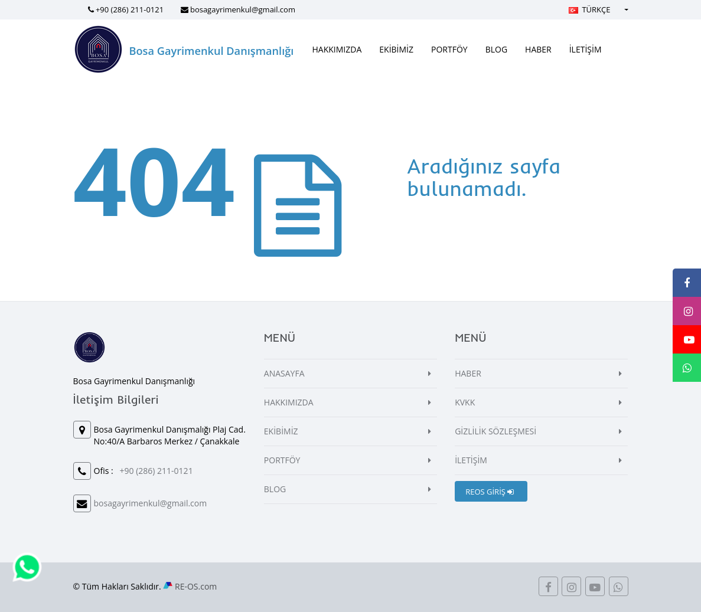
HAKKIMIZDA (337, 49)
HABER (538, 49)
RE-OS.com (196, 586)
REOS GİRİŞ (489, 491)
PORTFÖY (449, 49)
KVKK (465, 402)
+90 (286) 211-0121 (130, 9)
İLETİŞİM (585, 49)
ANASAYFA (284, 373)
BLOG (496, 49)
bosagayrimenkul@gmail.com (242, 9)
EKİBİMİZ (396, 49)
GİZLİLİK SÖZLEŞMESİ (495, 431)
